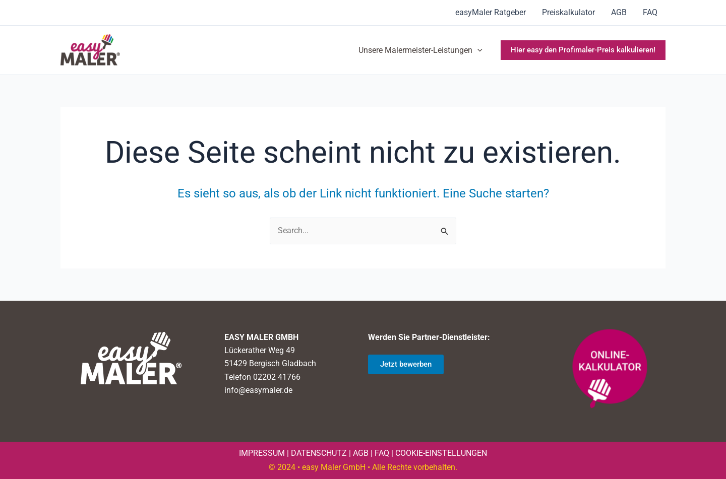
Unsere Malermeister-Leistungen (420, 50)
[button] (583, 50)
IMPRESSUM (262, 453)
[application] (477, 50)
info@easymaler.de (258, 390)
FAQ (650, 12)
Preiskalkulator (568, 12)
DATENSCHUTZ (319, 453)
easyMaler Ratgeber (490, 12)
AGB (619, 12)
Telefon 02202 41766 (262, 377)
